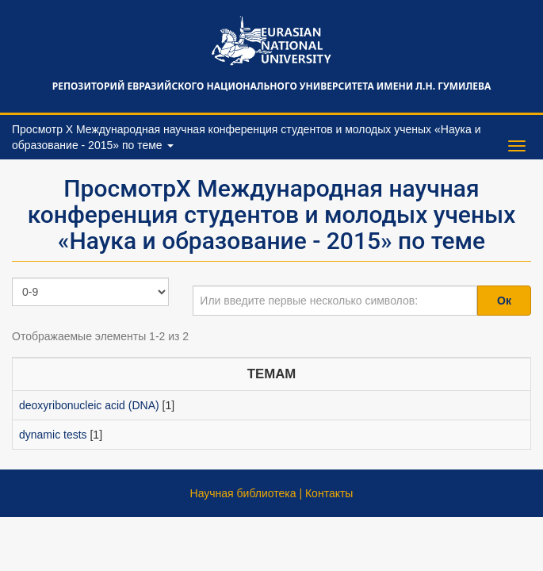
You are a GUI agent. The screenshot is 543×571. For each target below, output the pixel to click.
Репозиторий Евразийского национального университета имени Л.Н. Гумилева (271, 86)
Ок (504, 300)
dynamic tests (53, 434)
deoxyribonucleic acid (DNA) (89, 405)
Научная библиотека (243, 493)
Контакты (329, 493)
